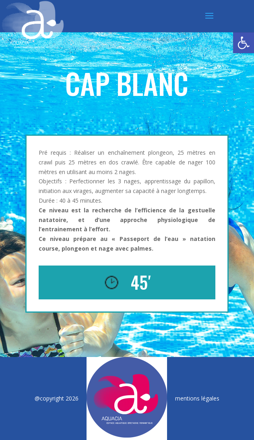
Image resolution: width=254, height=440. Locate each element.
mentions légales (197, 398)
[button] (243, 42)
